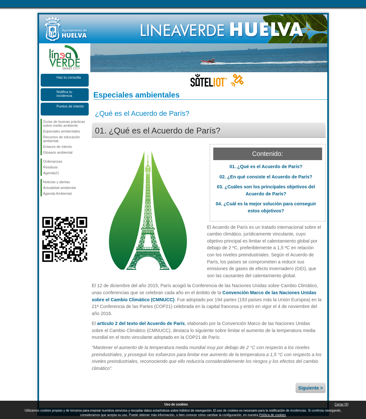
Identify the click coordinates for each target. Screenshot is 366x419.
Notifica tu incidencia (64, 94)
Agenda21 (51, 173)
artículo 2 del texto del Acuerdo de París (141, 323)
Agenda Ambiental (57, 193)
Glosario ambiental (58, 152)
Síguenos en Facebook (44, 206)
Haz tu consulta (69, 77)
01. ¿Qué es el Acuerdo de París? (266, 166)
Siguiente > (310, 387)
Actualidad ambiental (59, 188)
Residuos (50, 167)
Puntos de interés (70, 106)
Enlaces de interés (57, 147)
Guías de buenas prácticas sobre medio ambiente (64, 123)
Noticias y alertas (56, 182)
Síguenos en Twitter (55, 206)
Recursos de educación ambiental (61, 139)
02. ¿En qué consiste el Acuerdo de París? (266, 176)
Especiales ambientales (61, 131)
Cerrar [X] (341, 404)
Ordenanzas (52, 161)
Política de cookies (272, 415)
